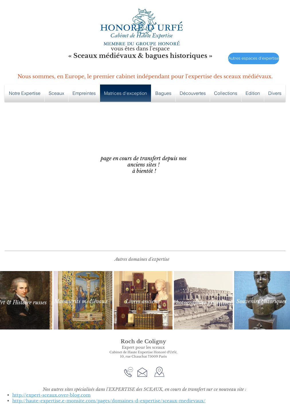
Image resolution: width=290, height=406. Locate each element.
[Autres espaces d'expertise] (253, 58)
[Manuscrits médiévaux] (80, 301)
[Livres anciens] (142, 301)
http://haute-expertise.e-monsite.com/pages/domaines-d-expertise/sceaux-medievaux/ (108, 400)
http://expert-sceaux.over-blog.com (51, 395)
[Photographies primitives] (202, 303)
